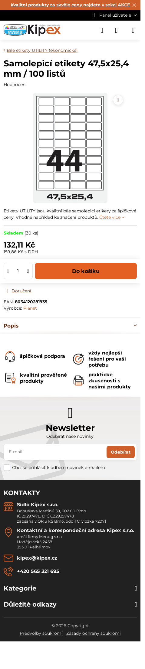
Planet (30, 308)
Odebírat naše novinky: (70, 436)
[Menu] (133, 30)
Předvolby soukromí (41, 633)
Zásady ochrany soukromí (93, 633)
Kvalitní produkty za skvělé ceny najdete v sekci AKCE (70, 5)
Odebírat (120, 452)
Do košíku (86, 271)
